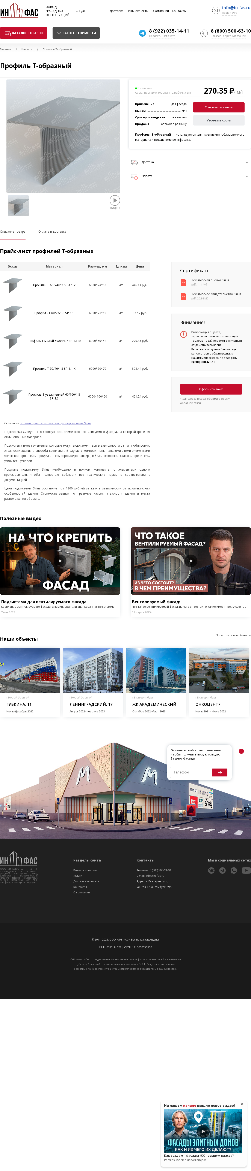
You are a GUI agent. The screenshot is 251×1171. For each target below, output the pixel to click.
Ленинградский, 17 (91, 704)
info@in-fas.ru (236, 7)
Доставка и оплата (86, 881)
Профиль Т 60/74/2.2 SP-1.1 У (54, 285)
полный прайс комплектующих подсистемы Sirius (55, 423)
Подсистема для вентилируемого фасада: (60, 604)
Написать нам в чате (162, 36)
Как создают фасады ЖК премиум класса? (203, 1157)
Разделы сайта (87, 860)
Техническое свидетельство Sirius (216, 294)
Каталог (26, 49)
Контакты (179, 10)
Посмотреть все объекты (233, 635)
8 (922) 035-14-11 (169, 30)
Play (60, 561)
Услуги (77, 876)
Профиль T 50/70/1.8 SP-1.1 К (54, 368)
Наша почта (229, 13)
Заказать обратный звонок (228, 36)
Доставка (117, 10)
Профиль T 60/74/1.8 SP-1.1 (54, 313)
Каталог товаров (85, 870)
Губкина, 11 (19, 704)
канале (189, 1105)
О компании (160, 10)
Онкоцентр (208, 704)
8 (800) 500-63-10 (231, 30)
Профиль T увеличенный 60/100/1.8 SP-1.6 (54, 396)
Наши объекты (137, 10)
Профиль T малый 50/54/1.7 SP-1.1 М (54, 341)
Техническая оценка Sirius (210, 280)
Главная (5, 49)
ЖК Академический (154, 704)
